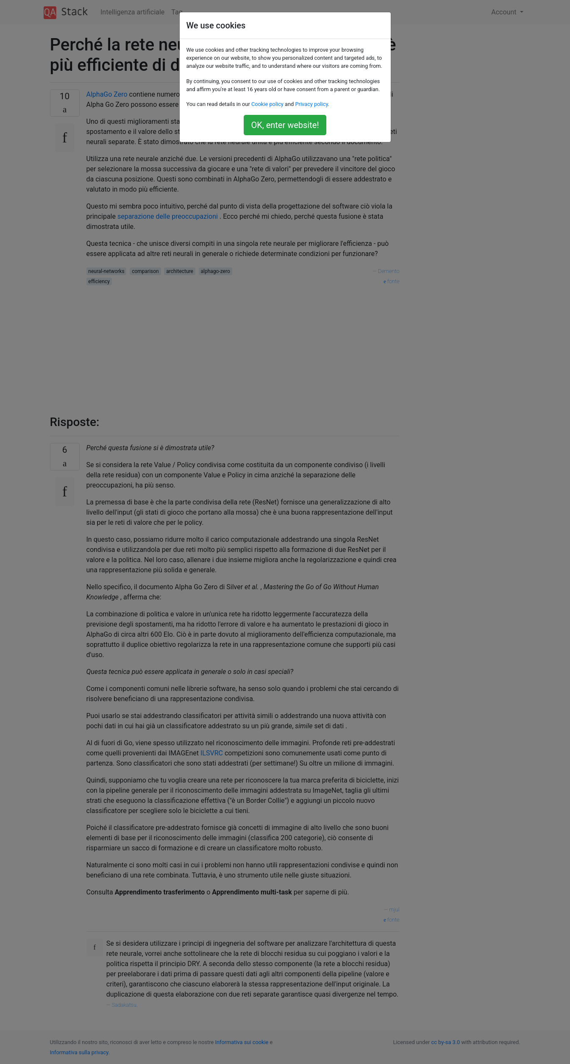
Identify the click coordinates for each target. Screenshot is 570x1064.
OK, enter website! (285, 125)
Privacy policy (311, 104)
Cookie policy (267, 104)
